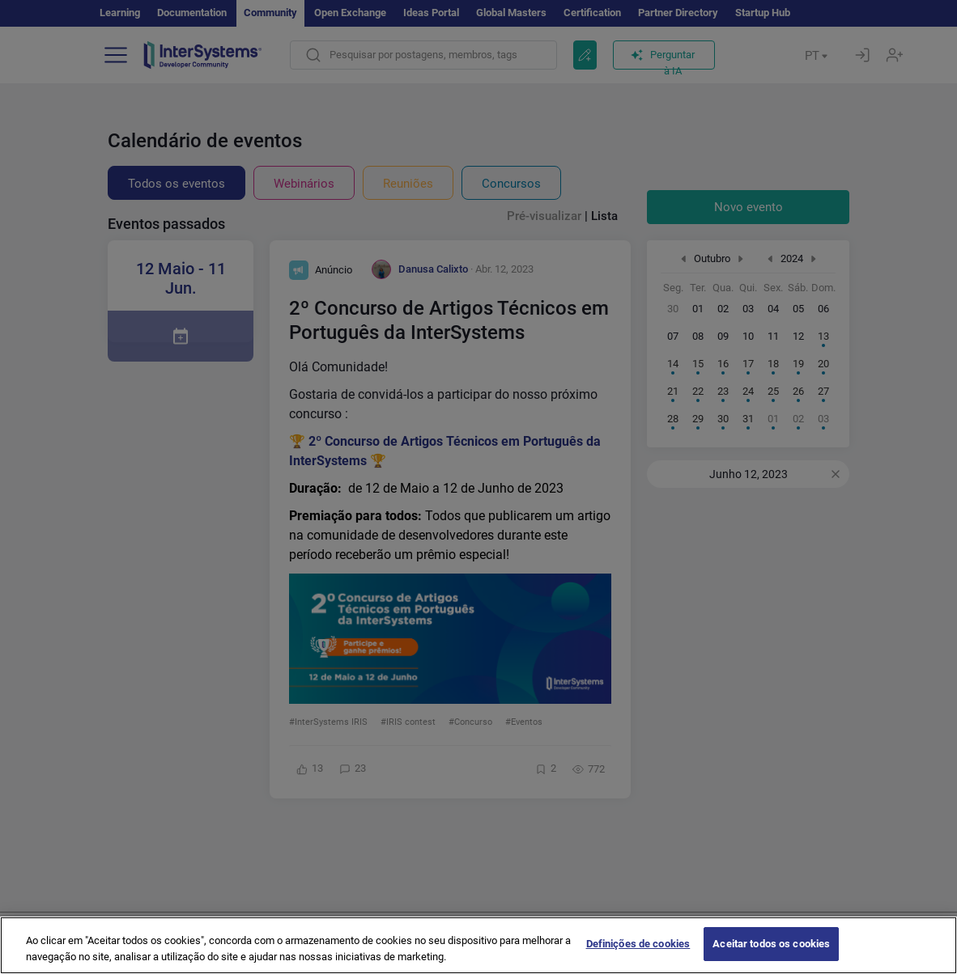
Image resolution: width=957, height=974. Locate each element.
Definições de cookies (638, 957)
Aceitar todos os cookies (771, 957)
